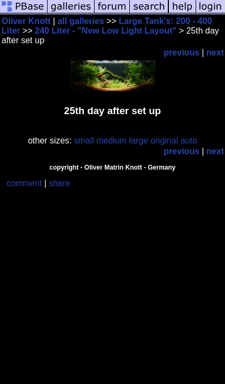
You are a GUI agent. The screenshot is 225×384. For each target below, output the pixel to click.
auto (189, 140)
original (165, 140)
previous (181, 52)
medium (111, 140)
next (215, 52)
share (59, 183)
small (84, 140)
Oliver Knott (26, 21)
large (139, 140)
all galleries (81, 21)
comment (24, 183)
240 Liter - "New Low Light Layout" (105, 30)
